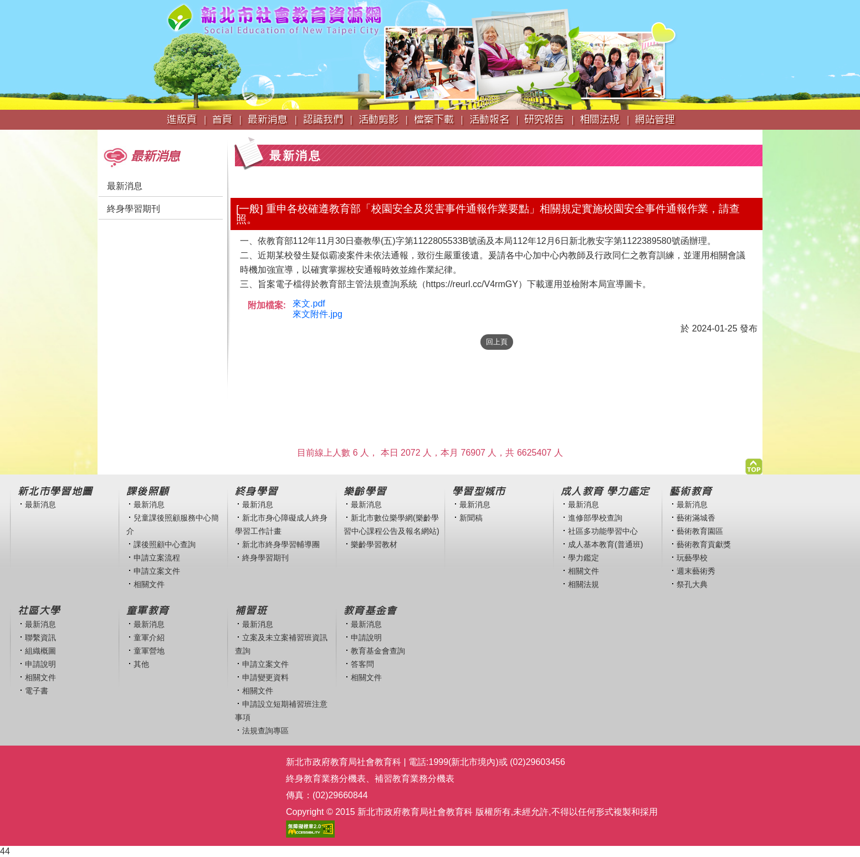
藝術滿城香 (696, 517)
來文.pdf (309, 303)
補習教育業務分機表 (414, 778)
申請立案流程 (157, 557)
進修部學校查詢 (595, 517)
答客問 (362, 664)
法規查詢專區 (265, 730)
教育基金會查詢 (378, 650)
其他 (141, 664)
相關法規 (583, 584)
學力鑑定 (583, 557)
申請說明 (40, 664)
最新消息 (124, 186)
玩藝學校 (692, 557)
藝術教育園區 (700, 531)
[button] (753, 463)
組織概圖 (40, 650)
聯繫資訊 (40, 637)
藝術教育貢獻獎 (704, 544)
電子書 (36, 690)
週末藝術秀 (696, 571)
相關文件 (149, 584)
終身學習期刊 (133, 208)
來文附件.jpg (317, 314)
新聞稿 (471, 517)
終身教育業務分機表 (326, 778)
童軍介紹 (149, 637)
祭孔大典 (692, 584)
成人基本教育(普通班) (605, 544)
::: (101, 135)
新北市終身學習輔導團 (281, 544)
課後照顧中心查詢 (165, 544)
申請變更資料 (265, 677)
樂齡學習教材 (374, 544)
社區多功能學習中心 (603, 531)
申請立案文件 (157, 571)
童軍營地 (149, 650)
